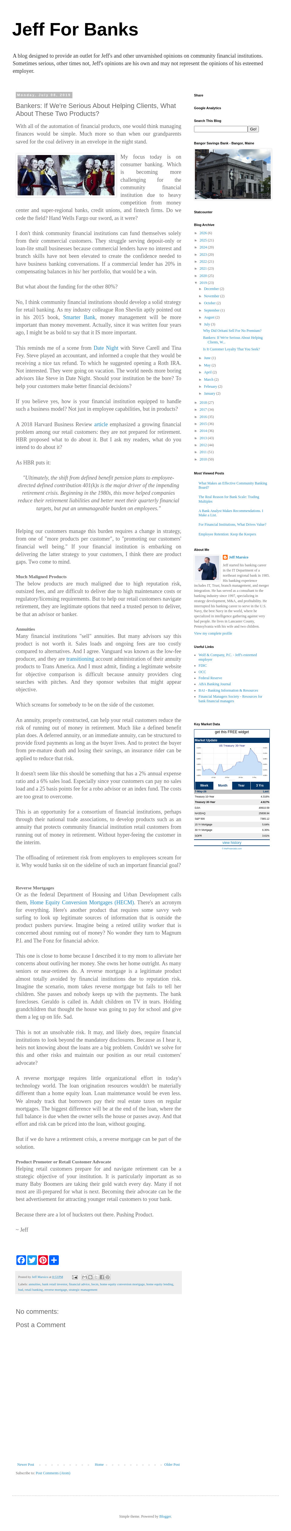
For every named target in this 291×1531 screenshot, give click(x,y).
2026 (204, 233)
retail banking (34, 1289)
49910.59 (264, 807)
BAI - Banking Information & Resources (228, 690)
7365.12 (264, 818)
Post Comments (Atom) (53, 1473)
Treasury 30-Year (205, 802)
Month (223, 785)
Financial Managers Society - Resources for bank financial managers (230, 698)
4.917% (265, 802)
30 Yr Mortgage (203, 829)
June (208, 358)
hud (20, 1289)
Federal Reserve (210, 678)
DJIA (197, 807)
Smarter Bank (79, 317)
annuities (34, 1284)
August (210, 317)
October (210, 303)
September (212, 310)
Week (204, 785)
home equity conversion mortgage (122, 1284)
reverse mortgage (56, 1289)
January (210, 393)
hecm (94, 1284)
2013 (204, 438)
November (212, 296)
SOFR (198, 835)
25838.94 (264, 813)
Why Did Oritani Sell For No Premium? (232, 331)
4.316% (265, 796)
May (208, 365)
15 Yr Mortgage (203, 824)
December (212, 289)
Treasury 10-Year (204, 796)
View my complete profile (213, 633)
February (211, 386)
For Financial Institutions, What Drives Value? (232, 524)
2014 (204, 431)
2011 (204, 452)
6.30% (265, 829)
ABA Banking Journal (215, 684)
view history (232, 843)
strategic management (83, 1289)
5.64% (265, 824)
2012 (204, 445)
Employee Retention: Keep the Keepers (227, 534)
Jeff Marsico (238, 557)
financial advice (79, 1284)
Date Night (106, 348)
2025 (204, 240)
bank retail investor (54, 1284)
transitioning (80, 659)
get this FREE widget (232, 732)
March (209, 379)
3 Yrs (260, 785)
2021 (204, 268)
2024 (204, 247)
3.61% (265, 835)
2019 (204, 283)
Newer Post (25, 1464)
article (101, 424)
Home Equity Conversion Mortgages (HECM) (82, 902)
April (208, 372)
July (207, 324)
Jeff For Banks (75, 29)
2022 (204, 261)
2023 (204, 254)
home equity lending (159, 1284)
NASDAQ (200, 813)
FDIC (203, 665)
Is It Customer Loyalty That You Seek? (231, 349)
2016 (204, 417)
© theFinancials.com (232, 849)
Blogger (165, 1516)
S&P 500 (200, 818)
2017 (204, 409)
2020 (204, 276)
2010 (204, 459)
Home (99, 1464)
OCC (202, 672)
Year (241, 785)
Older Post (172, 1464)
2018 (204, 402)
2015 (204, 424)
